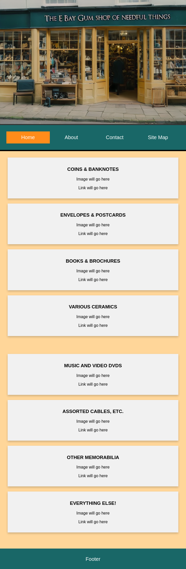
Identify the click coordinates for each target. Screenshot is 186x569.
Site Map (158, 137)
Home (28, 137)
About (71, 137)
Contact (114, 137)
